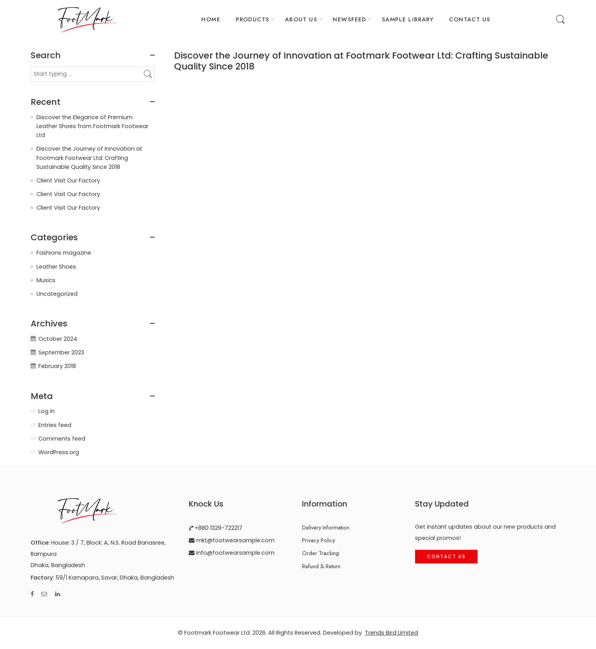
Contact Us (446, 556)
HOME (210, 19)
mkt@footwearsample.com (235, 540)
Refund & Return (321, 566)
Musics (45, 280)
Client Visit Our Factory (68, 180)
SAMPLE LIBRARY (408, 19)
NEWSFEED (349, 19)
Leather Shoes (56, 267)
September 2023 (61, 352)
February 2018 (57, 366)
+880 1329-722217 (217, 528)
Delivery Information (325, 527)
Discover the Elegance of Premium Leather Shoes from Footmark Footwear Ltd (92, 126)
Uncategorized (57, 294)
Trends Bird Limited (391, 633)
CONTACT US (470, 19)
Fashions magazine (63, 253)
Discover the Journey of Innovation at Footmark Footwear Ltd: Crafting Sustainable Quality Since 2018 (361, 61)
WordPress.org (58, 452)
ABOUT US (301, 19)
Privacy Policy (318, 540)
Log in (46, 411)
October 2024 (57, 339)
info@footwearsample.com (235, 553)
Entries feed (54, 425)
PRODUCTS (252, 19)
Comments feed (61, 438)
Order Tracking (320, 553)
